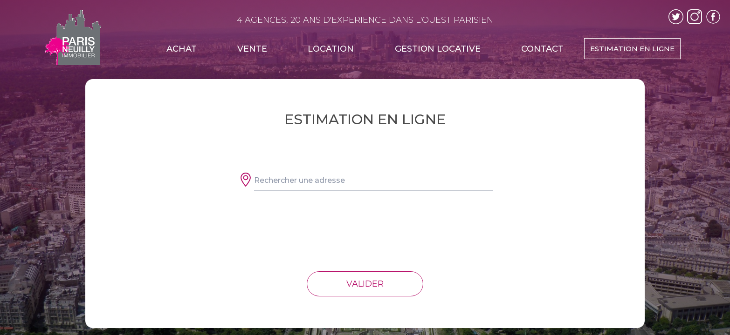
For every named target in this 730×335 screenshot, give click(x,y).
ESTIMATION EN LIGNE (632, 48)
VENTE (252, 49)
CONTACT (542, 49)
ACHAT (181, 49)
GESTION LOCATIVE (438, 49)
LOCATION (331, 49)
